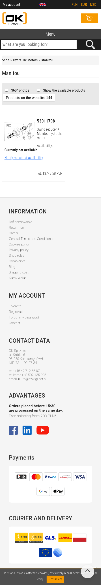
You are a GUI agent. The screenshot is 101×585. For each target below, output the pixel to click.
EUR (84, 4)
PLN (74, 4)
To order (15, 306)
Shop (5, 60)
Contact (14, 323)
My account (11, 4)
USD (93, 4)
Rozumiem (55, 579)
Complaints (17, 261)
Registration (17, 312)
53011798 (46, 121)
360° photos (19, 90)
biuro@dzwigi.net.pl (32, 379)
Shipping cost (18, 272)
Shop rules (16, 256)
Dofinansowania (20, 222)
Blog (12, 267)
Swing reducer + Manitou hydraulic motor (49, 133)
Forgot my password (24, 317)
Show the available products (63, 90)
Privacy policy (18, 250)
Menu (51, 34)
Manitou (47, 60)
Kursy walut (17, 278)
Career (13, 233)
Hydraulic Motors (25, 60)
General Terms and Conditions (30, 239)
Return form (17, 228)
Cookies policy (19, 244)
